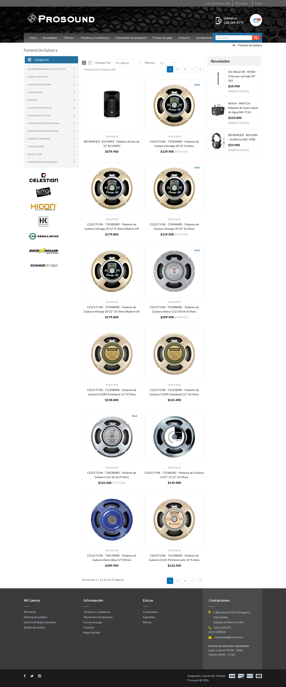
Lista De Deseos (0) (217, 3)
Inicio (33, 37)
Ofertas (69, 37)
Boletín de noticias (34, 627)
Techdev (221, 675)
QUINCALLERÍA (36, 146)
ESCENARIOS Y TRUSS (39, 115)
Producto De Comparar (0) (99, 69)
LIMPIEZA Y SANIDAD (39, 138)
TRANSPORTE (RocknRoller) (42, 161)
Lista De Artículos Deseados (40, 622)
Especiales (149, 617)
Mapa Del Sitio (91, 632)
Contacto (186, 37)
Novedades (50, 37)
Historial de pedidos (35, 617)
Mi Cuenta (241, 3)
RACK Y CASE (35, 154)
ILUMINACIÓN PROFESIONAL (44, 123)
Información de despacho (131, 37)
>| (200, 69)
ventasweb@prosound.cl (228, 637)
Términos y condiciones (94, 37)
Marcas (147, 622)
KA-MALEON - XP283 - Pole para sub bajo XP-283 (242, 76)
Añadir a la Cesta (238, 91)
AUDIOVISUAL (35, 92)
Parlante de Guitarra (250, 45)
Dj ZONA (32, 99)
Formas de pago (163, 37)
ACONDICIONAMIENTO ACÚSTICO (47, 69)
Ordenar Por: (103, 62)
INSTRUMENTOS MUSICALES (43, 130)
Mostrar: (150, 62)
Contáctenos (150, 612)
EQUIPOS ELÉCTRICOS (40, 107)
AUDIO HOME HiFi (38, 76)
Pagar (258, 3)
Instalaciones (206, 37)
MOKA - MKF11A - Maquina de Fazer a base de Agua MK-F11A (243, 108)
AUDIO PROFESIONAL (39, 84)
